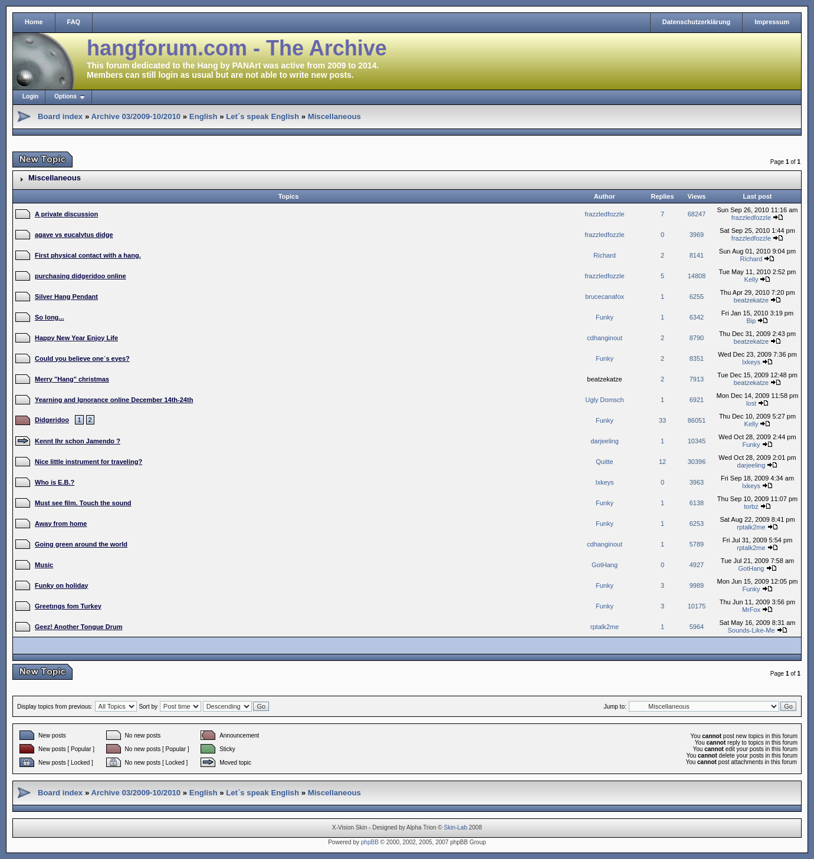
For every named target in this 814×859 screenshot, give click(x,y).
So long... (49, 317)
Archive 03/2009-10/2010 (135, 116)
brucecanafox (604, 296)
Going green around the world (81, 544)
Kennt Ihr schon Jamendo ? (77, 441)
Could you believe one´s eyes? (82, 358)
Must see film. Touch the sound (83, 502)
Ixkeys (751, 362)
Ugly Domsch (604, 399)
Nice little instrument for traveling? (88, 461)
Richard (604, 255)
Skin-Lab (455, 827)
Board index (60, 116)
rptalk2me (751, 527)
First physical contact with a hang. (88, 255)
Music (44, 564)
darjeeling (604, 441)
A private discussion (66, 214)
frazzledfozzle (604, 214)
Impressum (771, 21)
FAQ (74, 21)
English (203, 116)
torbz (751, 506)
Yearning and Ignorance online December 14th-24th (114, 399)
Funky (604, 317)
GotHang (605, 564)
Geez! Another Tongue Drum (79, 626)
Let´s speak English (262, 116)
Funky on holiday (61, 585)
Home (34, 21)
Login (30, 96)
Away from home (61, 523)
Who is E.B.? (54, 482)
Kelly (751, 279)
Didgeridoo (52, 419)
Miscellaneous (334, 116)
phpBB (370, 842)
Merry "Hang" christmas (72, 379)
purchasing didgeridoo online (80, 275)
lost (751, 403)
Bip (751, 320)
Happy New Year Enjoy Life (76, 337)
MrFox (751, 609)
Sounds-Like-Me (750, 630)
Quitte (604, 461)
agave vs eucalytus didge (74, 234)
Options (65, 96)
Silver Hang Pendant (66, 296)
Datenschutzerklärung (696, 21)
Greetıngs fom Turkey (68, 606)
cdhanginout (604, 337)
